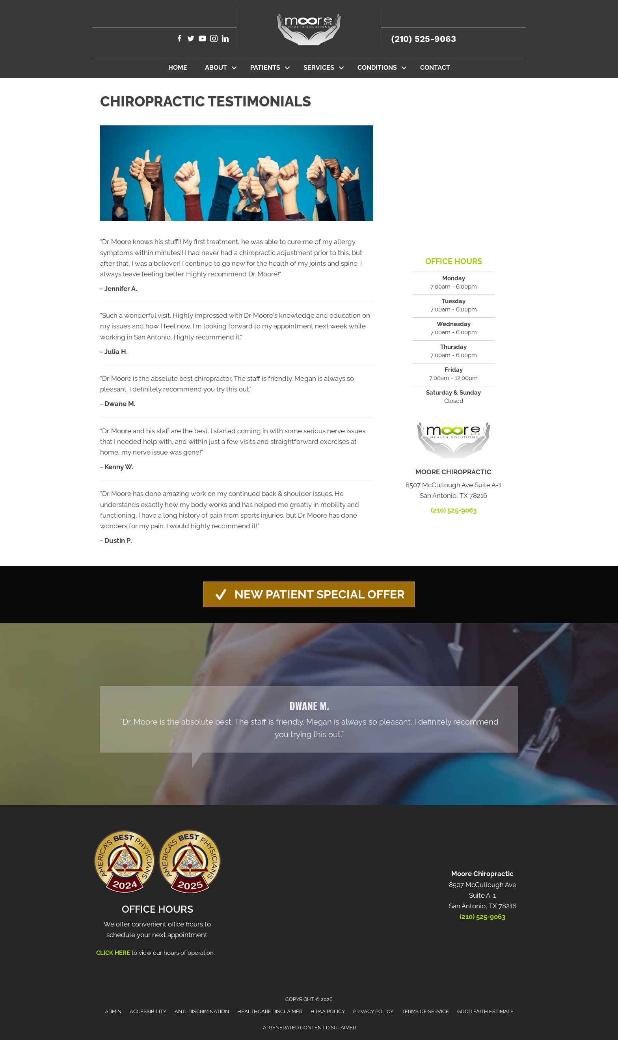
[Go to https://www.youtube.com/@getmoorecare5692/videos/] (202, 39)
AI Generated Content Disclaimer (309, 1028)
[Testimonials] (309, 719)
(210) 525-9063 (423, 39)
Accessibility (148, 1011)
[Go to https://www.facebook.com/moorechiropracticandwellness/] (179, 39)
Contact (435, 67)
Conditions (377, 67)
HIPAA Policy (328, 1011)
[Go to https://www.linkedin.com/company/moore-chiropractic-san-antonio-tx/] (225, 39)
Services (318, 67)
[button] (234, 67)
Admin (113, 1011)
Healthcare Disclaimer (269, 1011)
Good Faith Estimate (485, 1011)
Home (177, 67)
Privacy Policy (373, 1011)
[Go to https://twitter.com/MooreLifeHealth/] (191, 39)
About (216, 67)
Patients (265, 67)
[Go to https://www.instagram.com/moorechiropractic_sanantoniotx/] (214, 39)
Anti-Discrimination (202, 1011)
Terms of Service (425, 1011)
